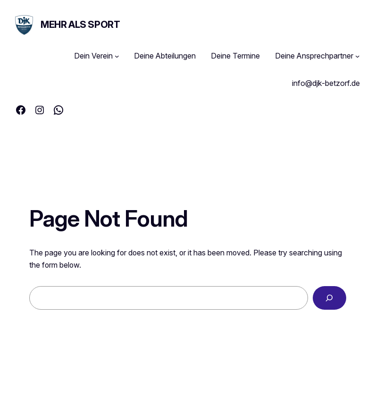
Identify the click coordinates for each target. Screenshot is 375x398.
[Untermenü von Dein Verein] (117, 56)
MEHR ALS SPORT (80, 24)
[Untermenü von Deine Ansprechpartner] (357, 56)
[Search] (329, 297)
